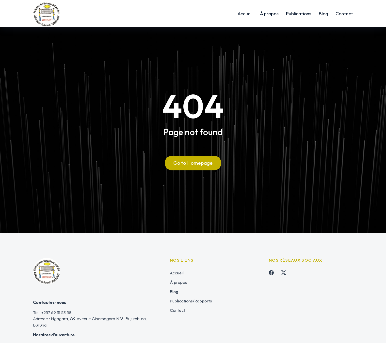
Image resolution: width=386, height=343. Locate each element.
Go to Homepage (193, 164)
